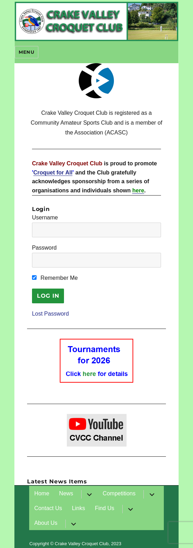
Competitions (119, 493)
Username (45, 217)
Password (44, 248)
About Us (45, 523)
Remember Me (55, 278)
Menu (26, 52)
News (66, 493)
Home (41, 493)
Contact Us (48, 508)
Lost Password (50, 314)
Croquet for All (52, 173)
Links (78, 508)
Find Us (104, 508)
